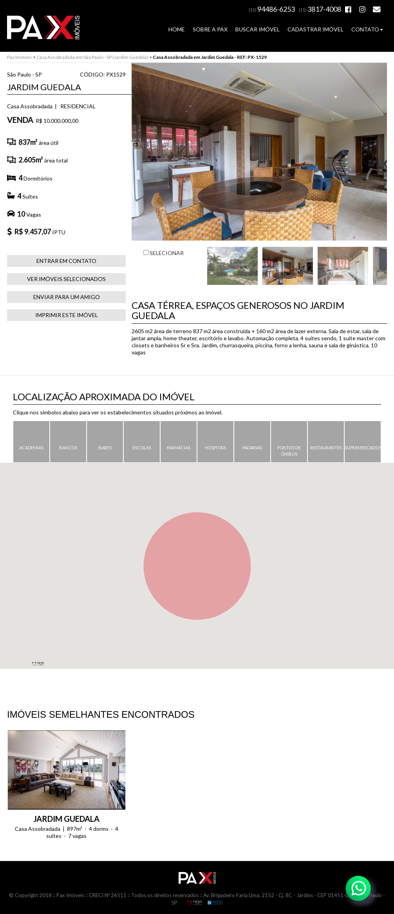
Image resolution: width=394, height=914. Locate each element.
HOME (176, 29)
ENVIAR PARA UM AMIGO (66, 297)
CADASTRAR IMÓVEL (315, 29)
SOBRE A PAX (210, 29)
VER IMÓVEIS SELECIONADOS (66, 278)
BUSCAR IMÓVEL (257, 29)
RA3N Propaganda (194, 902)
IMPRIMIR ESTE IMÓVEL (66, 315)
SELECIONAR (163, 253)
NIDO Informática (215, 903)
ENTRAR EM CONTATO (66, 260)
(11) (272, 9)
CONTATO (367, 29)
